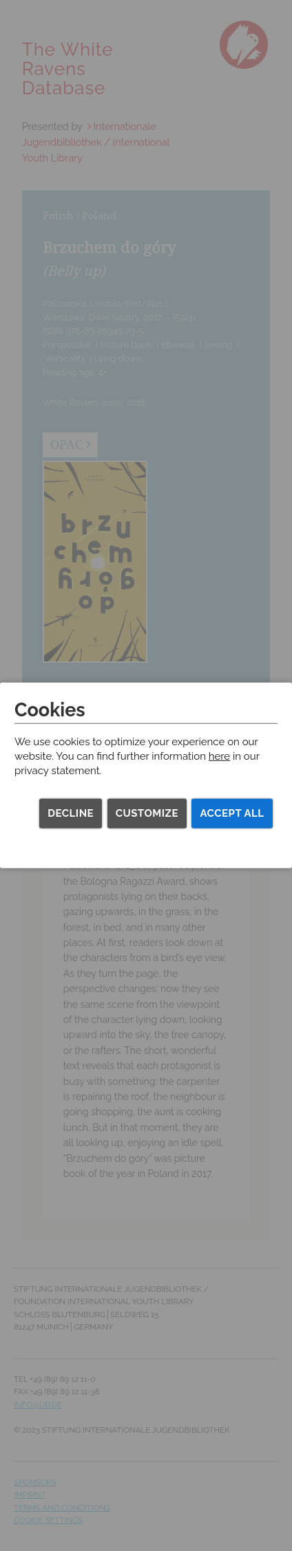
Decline (71, 813)
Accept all (232, 813)
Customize (147, 813)
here (219, 756)
